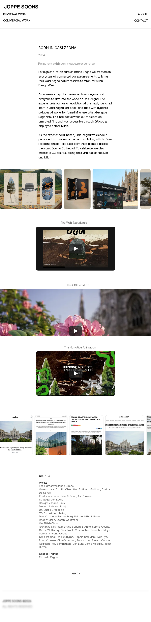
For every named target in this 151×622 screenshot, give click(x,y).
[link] (22, 14)
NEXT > (76, 573)
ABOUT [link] (143, 14)
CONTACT (141, 20)
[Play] (76, 248)
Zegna (87, 72)
